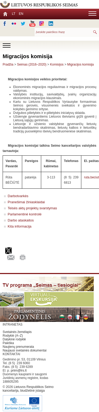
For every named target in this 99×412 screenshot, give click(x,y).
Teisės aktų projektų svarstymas (32, 208)
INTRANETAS (12, 324)
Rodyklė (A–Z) (13, 335)
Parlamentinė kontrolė (24, 214)
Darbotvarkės (18, 196)
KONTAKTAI (11, 354)
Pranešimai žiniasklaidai (26, 202)
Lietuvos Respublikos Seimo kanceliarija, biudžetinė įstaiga (29, 398)
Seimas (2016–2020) (31, 64)
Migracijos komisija (80, 64)
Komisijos (56, 64)
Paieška (8, 343)
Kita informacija (19, 226)
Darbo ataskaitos (21, 220)
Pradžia (8, 64)
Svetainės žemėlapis (17, 332)
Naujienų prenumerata (18, 347)
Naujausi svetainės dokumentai (24, 350)
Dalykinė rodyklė (14, 339)
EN (21, 14)
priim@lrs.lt (19, 370)
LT (13, 14)
